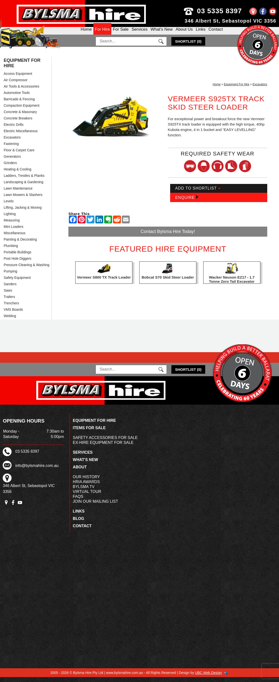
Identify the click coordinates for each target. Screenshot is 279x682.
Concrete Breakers (18, 123)
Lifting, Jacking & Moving (23, 212)
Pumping (10, 276)
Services (140, 33)
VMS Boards (13, 314)
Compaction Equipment (21, 110)
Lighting (10, 218)
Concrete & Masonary (20, 116)
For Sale (120, 33)
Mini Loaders (13, 231)
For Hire (102, 33)
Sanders (10, 289)
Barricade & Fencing (19, 104)
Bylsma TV (84, 491)
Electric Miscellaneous (21, 136)
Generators (12, 161)
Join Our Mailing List (95, 506)
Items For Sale (89, 433)
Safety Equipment (17, 282)
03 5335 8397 (222, 11)
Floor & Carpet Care (19, 155)
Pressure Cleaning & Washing (26, 269)
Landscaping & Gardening (23, 187)
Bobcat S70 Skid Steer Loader (168, 282)
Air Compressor (15, 85)
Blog (78, 523)
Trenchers (11, 308)
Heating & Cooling (17, 174)
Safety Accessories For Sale (105, 442)
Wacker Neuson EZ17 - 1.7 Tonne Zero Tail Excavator (231, 284)
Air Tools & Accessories (21, 91)
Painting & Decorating (20, 244)
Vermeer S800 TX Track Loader (104, 282)
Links (200, 33)
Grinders (10, 167)
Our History (86, 482)
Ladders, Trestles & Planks (24, 180)
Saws (8, 295)
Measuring (12, 225)
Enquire (186, 202)
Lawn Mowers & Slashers (23, 199)
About (80, 472)
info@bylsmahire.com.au (36, 470)
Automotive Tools (17, 97)
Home (86, 33)
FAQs (78, 501)
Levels (8, 206)
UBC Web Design (208, 678)
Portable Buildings (17, 257)
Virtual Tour (87, 496)
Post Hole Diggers (17, 263)
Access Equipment (18, 78)
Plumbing (11, 250)
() (188, 46)
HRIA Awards (86, 487)
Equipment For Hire (22, 68)
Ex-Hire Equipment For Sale (103, 447)
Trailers (9, 301)
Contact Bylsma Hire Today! (168, 236)
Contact (215, 33)
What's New (162, 33)
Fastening (11, 148)
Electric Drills (14, 129)
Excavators (12, 142)
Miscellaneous (14, 238)
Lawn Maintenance (18, 193)
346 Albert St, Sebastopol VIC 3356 (230, 21)
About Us (184, 33)
